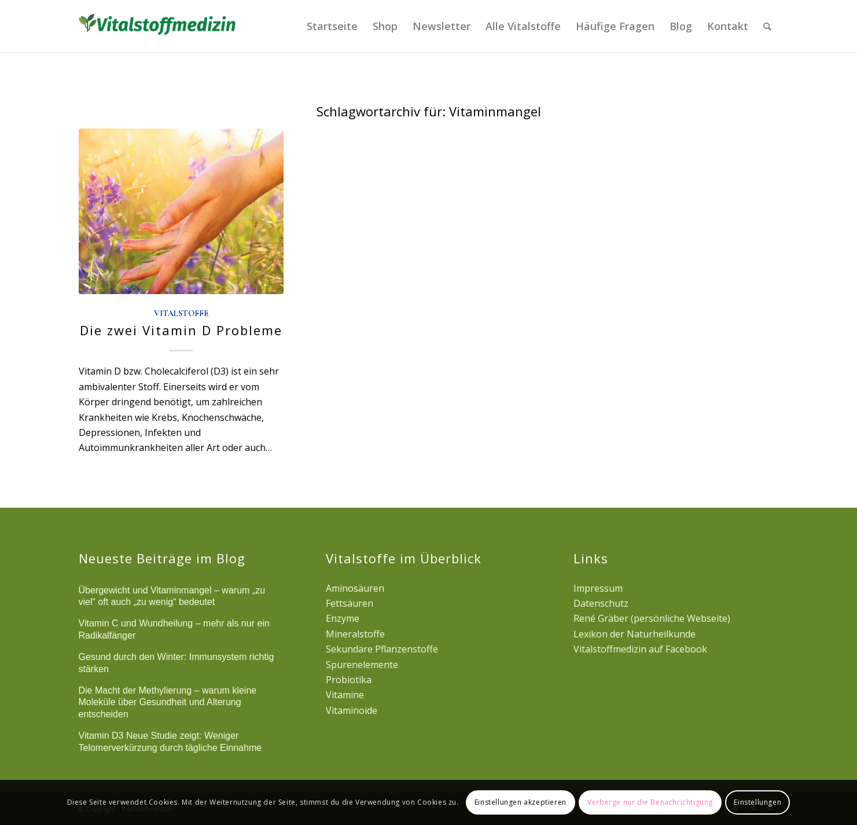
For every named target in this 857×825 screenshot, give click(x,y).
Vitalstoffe (181, 313)
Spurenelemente (362, 664)
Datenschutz (600, 603)
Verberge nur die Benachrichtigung (650, 802)
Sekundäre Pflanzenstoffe (382, 649)
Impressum (598, 588)
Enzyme (342, 618)
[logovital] (159, 26)
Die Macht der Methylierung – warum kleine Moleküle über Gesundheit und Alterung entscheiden (168, 702)
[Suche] (767, 26)
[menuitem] (332, 26)
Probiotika (349, 679)
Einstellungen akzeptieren (521, 802)
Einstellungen (757, 802)
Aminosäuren (355, 588)
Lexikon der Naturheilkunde (634, 634)
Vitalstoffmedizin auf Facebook (640, 649)
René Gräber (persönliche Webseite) (651, 618)
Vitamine (345, 694)
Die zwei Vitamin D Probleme (181, 330)
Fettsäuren (349, 603)
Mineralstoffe (355, 634)
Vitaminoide (351, 710)
